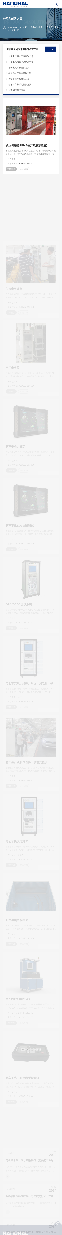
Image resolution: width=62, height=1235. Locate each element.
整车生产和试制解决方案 (18, 82)
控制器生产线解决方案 (17, 76)
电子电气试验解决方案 (17, 65)
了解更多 (11, 173)
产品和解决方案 (36, 27)
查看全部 (51, 46)
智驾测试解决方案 (15, 87)
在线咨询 (24, 173)
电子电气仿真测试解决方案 (20, 59)
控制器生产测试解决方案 (18, 70)
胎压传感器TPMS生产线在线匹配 (26, 149)
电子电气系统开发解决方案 (20, 53)
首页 (25, 27)
